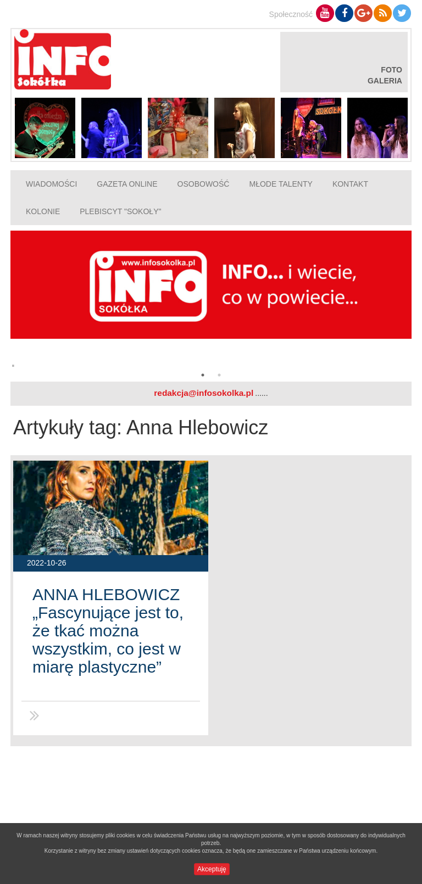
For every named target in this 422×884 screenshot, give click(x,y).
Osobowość (203, 184)
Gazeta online (127, 184)
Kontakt (350, 184)
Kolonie (43, 211)
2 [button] (219, 375)
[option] (211, 303)
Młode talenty (280, 184)
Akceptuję (211, 869)
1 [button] (202, 375)
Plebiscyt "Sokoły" (120, 211)
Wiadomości (51, 184)
